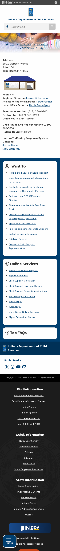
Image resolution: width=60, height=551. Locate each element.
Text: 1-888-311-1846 (28, 412)
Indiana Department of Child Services (31, 19)
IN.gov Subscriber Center (22, 305)
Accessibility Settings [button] (28, 526)
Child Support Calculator (22, 269)
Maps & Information (28, 474)
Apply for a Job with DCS (22, 215)
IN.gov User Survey (29, 429)
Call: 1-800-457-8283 (29, 406)
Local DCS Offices (25, 48)
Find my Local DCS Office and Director (29, 196)
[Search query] (29, 26)
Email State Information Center (28, 389)
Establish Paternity (19, 231)
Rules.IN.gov (15, 295)
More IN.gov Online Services (24, 300)
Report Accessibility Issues (29, 532)
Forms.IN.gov (15, 289)
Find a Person (29, 395)
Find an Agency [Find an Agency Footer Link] (29, 401)
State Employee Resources (28, 457)
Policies (29, 440)
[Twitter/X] (7, 355)
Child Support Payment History (25, 274)
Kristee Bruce (10, 145)
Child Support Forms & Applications (28, 279)
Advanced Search (28, 434)
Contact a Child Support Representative (30, 236)
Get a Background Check (22, 284)
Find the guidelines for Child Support (28, 221)
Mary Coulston (11, 149)
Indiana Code (29, 491)
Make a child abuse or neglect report (28, 172)
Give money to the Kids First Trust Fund (30, 201)
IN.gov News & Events (28, 480)
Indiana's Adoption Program (23, 258)
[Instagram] (12, 355)
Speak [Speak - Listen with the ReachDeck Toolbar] (28, 541)
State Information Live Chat (29, 383)
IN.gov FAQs (29, 451)
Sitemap (28, 446)
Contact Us (42, 44)
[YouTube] (18, 355)
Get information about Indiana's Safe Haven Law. (28, 179)
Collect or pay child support (24, 226)
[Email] (24, 355)
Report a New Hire (18, 263)
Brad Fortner (45, 101)
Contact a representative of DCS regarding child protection (26, 208)
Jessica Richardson (36, 98)
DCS (12, 44)
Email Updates (28, 485)
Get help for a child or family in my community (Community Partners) (27, 189)
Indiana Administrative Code (29, 497)
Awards (29, 502)
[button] (56, 2)
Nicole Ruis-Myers (39, 105)
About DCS (25, 44)
